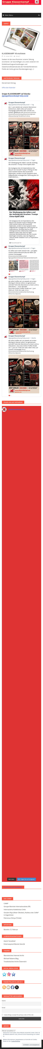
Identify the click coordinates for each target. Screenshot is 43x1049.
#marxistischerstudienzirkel (17, 256)
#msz (28, 116)
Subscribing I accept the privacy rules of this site (17, 1015)
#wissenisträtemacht (30, 258)
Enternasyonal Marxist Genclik (14, 944)
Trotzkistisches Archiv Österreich (15, 962)
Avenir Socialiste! (9, 941)
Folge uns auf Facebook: (13, 887)
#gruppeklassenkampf (15, 258)
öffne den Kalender (8, 88)
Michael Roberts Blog (11, 958)
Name (4, 1001)
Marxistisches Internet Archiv (14, 955)
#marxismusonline (30, 112)
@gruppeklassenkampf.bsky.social (15, 96)
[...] (33, 69)
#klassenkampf (13, 116)
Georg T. (18, 56)
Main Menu (9, 15)
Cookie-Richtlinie (15, 1041)
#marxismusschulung (15, 114)
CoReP (6, 903)
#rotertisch (22, 116)
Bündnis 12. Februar (11, 929)
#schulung (30, 292)
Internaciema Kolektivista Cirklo (15, 910)
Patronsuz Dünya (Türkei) (12, 918)
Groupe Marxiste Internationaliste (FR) (17, 906)
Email (3, 1008)
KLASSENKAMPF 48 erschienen (13, 53)
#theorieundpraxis (29, 114)
